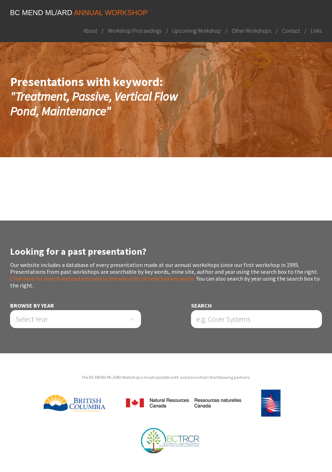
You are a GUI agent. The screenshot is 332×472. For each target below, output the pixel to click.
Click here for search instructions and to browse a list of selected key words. (102, 278)
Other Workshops (251, 30)
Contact (291, 30)
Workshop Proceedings (135, 30)
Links (316, 30)
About (90, 30)
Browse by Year (32, 305)
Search (201, 305)
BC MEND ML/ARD (79, 13)
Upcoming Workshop (196, 30)
